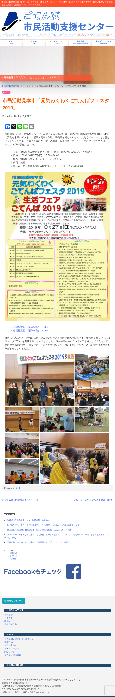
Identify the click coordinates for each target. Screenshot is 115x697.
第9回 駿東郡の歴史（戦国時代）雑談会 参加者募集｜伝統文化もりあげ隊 (39, 530)
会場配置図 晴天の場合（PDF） (31, 327)
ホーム (11, 42)
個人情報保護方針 (12, 655)
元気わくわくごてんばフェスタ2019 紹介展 (93, 500)
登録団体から (10, 624)
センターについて (57, 42)
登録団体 (80, 42)
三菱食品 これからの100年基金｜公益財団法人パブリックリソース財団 (38, 542)
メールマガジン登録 (101, 35)
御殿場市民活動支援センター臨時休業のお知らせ (28, 520)
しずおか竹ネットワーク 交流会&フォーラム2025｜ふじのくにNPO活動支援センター (44, 525)
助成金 (13, 559)
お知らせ (34, 42)
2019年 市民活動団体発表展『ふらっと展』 (21, 500)
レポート (6, 92)
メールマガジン (11, 648)
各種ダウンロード (103, 42)
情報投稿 (8, 642)
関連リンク (9, 652)
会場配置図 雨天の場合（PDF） (31, 330)
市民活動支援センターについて (19, 639)
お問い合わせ (82, 35)
